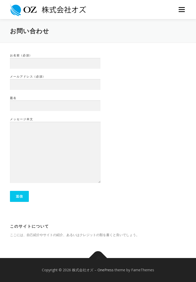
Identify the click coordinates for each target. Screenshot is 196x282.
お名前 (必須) (55, 59)
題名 (55, 102)
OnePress (105, 269)
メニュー (181, 9)
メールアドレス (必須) (55, 81)
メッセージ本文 (55, 150)
